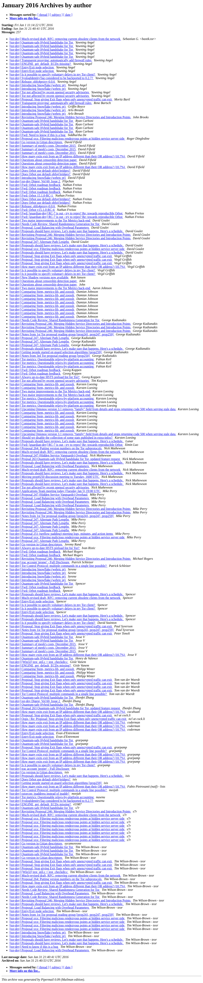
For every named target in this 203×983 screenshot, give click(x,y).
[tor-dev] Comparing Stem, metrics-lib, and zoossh (42, 291)
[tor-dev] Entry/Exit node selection (32, 67)
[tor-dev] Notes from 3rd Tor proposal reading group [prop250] (50, 355)
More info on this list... (25, 18)
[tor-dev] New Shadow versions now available (39, 277)
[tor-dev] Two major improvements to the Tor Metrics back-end (50, 220)
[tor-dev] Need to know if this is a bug (34, 946)
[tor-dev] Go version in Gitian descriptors (36, 142)
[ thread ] (43, 14)
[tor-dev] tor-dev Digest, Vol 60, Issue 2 (35, 181)
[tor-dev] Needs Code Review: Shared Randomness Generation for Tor (55, 224)
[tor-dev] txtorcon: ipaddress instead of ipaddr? (40, 793)
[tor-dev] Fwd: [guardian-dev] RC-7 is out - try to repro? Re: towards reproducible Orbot (66, 213)
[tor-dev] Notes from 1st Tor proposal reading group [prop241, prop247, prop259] (62, 334)
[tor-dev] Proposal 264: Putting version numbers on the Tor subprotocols (56, 448)
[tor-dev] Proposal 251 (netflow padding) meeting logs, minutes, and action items (62, 533)
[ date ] (67, 14)
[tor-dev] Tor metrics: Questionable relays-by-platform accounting (52, 359)
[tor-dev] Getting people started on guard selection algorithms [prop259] (56, 352)
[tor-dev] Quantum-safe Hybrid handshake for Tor (42, 42)
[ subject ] (56, 14)
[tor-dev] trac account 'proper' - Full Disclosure (40, 562)
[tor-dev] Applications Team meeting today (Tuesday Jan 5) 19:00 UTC (55, 491)
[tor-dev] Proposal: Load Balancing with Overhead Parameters (50, 227)
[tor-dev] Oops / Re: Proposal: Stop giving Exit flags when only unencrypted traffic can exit (68, 719)
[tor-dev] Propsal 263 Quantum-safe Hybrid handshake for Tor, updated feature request (65, 459)
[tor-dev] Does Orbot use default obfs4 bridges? (40, 170)
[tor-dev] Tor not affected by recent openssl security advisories (50, 92)
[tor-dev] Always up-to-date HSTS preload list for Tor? (45, 377)
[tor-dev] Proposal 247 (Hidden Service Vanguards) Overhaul (49, 455)
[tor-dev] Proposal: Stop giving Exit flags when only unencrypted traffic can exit (61, 99)
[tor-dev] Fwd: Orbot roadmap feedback (35, 185)
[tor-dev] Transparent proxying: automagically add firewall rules (51, 60)
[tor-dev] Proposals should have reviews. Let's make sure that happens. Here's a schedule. (67, 231)
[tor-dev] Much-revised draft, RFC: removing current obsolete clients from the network (65, 39)
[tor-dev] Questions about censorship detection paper (44, 160)
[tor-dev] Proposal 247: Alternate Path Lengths (40, 241)
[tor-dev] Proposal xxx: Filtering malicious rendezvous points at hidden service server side (67, 138)
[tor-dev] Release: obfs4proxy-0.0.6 (33, 81)
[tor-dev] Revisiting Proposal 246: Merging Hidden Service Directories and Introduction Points (70, 117)
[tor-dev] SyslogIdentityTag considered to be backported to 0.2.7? (52, 78)
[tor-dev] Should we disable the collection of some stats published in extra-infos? (61, 437)
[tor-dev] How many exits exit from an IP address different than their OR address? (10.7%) (68, 156)
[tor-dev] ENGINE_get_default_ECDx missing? (41, 63)
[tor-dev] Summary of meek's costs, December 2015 (43, 145)
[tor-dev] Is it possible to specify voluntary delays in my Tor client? (53, 74)
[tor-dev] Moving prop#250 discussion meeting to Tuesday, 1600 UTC (55, 476)
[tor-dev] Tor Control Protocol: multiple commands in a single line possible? (58, 565)
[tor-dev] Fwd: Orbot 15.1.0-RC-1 (32, 195)
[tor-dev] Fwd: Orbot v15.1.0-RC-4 (32, 209)
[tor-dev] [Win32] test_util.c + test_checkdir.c (39, 662)
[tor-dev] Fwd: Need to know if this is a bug (38, 135)
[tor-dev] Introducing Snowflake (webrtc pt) (38, 85)
